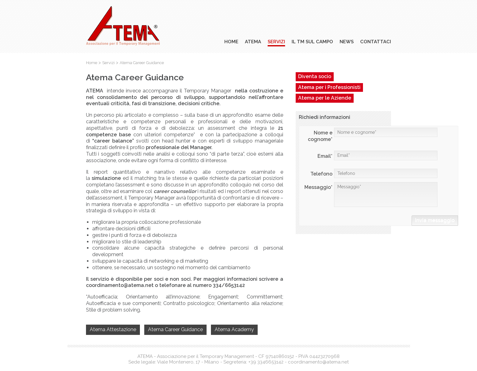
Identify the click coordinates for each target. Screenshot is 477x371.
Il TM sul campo (312, 42)
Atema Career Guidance (175, 329)
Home (231, 42)
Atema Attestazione (113, 329)
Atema (253, 42)
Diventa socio (314, 76)
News (347, 42)
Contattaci (375, 42)
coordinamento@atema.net (318, 362)
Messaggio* (385, 194)
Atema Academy (234, 329)
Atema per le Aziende (324, 98)
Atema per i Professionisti (329, 87)
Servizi (276, 42)
